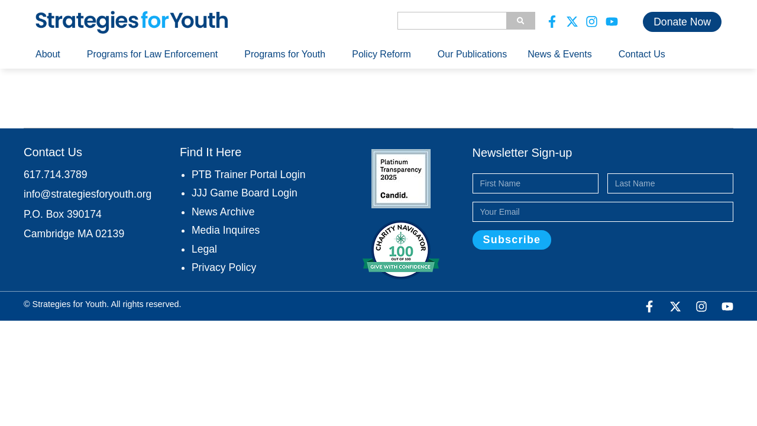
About (50, 54)
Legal (204, 249)
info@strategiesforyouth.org (87, 194)
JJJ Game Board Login (244, 193)
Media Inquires (226, 230)
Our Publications (472, 54)
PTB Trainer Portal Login (249, 174)
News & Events (562, 54)
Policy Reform (384, 54)
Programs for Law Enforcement (155, 54)
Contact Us (642, 54)
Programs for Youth (287, 54)
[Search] (520, 20)
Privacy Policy (224, 267)
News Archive (223, 212)
